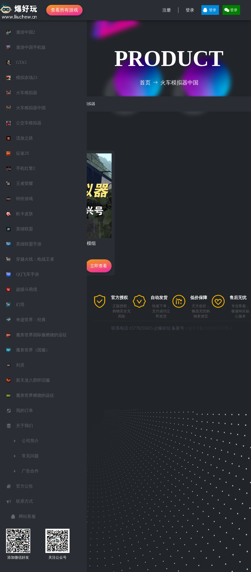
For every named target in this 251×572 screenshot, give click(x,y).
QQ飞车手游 (27, 274)
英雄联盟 (24, 229)
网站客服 (27, 516)
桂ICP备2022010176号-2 (210, 328)
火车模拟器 (26, 92)
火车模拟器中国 (31, 108)
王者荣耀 (24, 183)
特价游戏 (24, 198)
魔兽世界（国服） (33, 350)
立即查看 (98, 266)
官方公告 (24, 486)
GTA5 (21, 62)
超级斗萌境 (26, 289)
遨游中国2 (25, 32)
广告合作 (30, 471)
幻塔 (20, 304)
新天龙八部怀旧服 (33, 380)
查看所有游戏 (64, 10)
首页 (145, 83)
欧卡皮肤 (24, 214)
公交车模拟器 (28, 123)
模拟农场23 (26, 77)
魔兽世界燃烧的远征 (35, 395)
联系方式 (24, 501)
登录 (190, 10)
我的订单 (24, 410)
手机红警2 (25, 168)
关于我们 (24, 425)
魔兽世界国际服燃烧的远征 (41, 335)
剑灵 (20, 365)
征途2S (22, 153)
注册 (166, 10)
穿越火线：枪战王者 (35, 259)
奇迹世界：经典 (31, 319)
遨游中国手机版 (31, 47)
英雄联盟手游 (28, 244)
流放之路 (24, 138)
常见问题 (30, 456)
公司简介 (30, 441)
